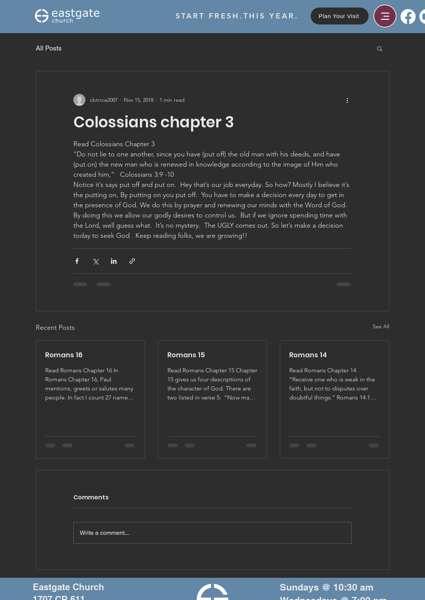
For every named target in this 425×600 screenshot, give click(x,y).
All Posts (49, 48)
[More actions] (347, 99)
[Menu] (384, 16)
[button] (379, 48)
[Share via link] (132, 261)
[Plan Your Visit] (340, 16)
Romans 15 (186, 355)
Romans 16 (63, 355)
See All (381, 326)
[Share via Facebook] (76, 261)
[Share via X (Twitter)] (95, 261)
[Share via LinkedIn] (113, 261)
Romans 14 (308, 355)
